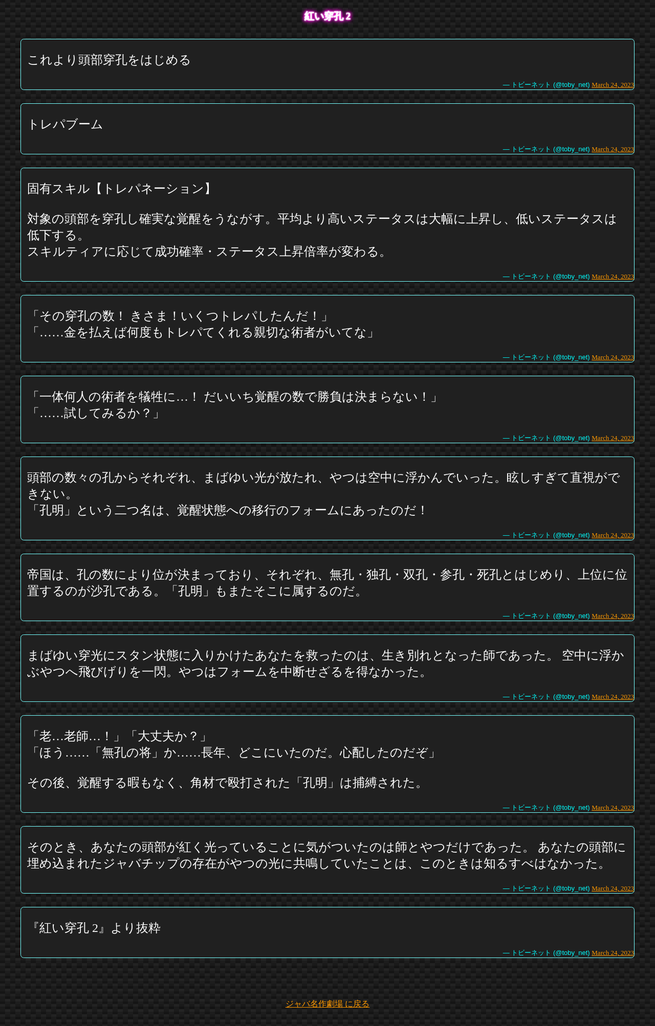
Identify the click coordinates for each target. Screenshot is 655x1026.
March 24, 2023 (613, 84)
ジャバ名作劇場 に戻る (327, 1003)
